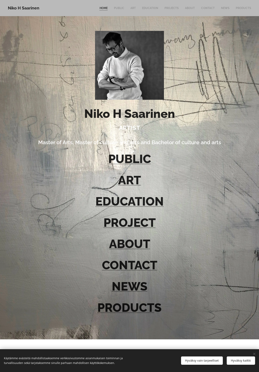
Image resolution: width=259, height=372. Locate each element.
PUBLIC (129, 159)
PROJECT (130, 223)
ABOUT (129, 244)
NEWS (129, 286)
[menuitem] (97, 8)
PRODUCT (125, 308)
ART (129, 180)
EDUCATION (129, 201)
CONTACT (129, 265)
